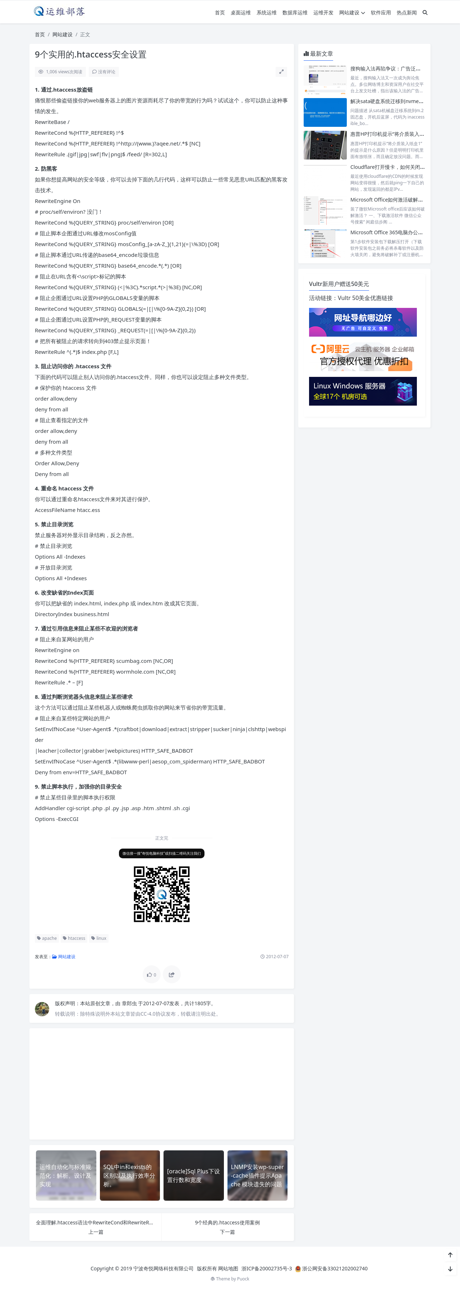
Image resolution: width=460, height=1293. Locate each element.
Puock (243, 1279)
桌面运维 (241, 12)
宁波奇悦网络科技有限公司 (163, 1268)
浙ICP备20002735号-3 (267, 1268)
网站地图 (228, 1268)
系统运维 (267, 12)
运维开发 (323, 12)
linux (98, 938)
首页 (220, 12)
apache (47, 938)
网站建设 (352, 12)
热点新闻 (407, 12)
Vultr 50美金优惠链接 (365, 298)
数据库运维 (295, 12)
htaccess (74, 938)
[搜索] (425, 12)
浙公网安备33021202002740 (335, 1268)
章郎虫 (130, 1003)
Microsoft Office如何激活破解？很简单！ (396, 199)
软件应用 (381, 12)
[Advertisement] (162, 1084)
